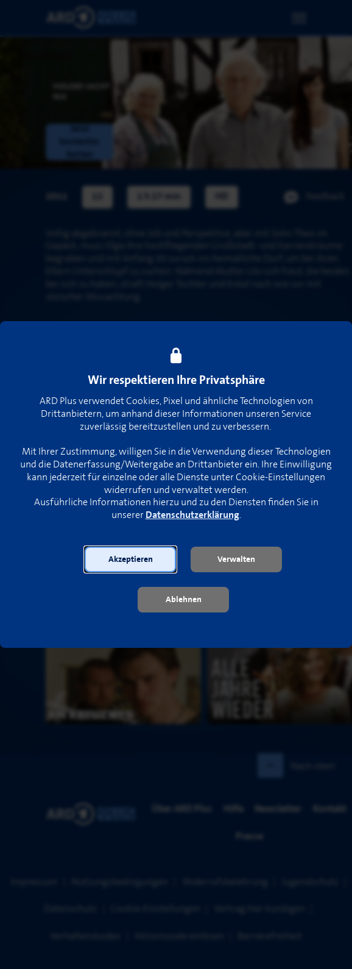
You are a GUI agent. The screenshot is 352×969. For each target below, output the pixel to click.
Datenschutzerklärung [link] (192, 515)
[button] (130, 559)
